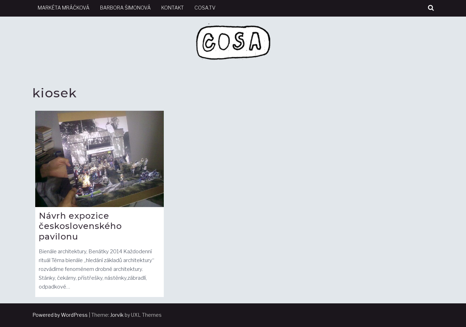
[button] (431, 8)
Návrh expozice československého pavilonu (80, 226)
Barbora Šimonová (125, 8)
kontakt (172, 8)
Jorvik (117, 315)
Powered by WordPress (60, 315)
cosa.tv (205, 8)
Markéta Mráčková (63, 8)
